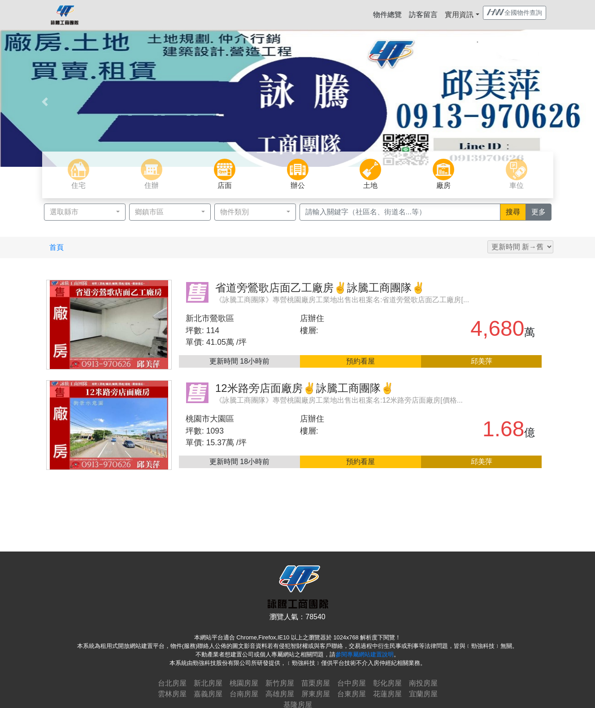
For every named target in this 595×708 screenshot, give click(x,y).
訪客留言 (423, 14)
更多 (541, 211)
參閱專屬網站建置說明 (364, 654)
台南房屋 (244, 694)
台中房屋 (351, 683)
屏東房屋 (315, 694)
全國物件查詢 (514, 12)
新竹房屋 (279, 683)
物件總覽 (387, 14)
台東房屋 (351, 694)
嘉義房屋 (208, 694)
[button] (44, 102)
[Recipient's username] (400, 212)
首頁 (56, 247)
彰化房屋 (387, 683)
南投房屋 (423, 683)
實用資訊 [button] (459, 14)
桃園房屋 (244, 683)
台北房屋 (172, 683)
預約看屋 (360, 361)
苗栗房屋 (315, 683)
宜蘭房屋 (423, 694)
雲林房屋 (172, 694)
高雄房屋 (279, 694)
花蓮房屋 (387, 694)
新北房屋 (208, 683)
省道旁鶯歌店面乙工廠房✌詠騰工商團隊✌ (320, 288)
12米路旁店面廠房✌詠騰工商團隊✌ (304, 388)
